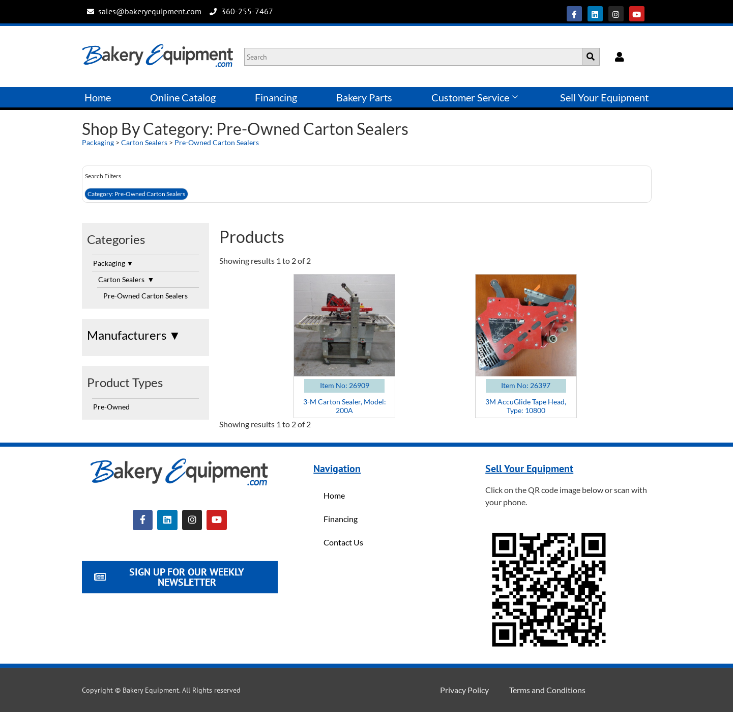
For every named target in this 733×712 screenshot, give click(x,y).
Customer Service (474, 97)
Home (97, 97)
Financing (276, 97)
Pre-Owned (111, 406)
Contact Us (343, 542)
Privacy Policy (464, 690)
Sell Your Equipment (604, 97)
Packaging (98, 142)
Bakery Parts (364, 97)
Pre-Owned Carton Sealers (216, 142)
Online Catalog (183, 97)
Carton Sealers (145, 142)
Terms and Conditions (547, 690)
